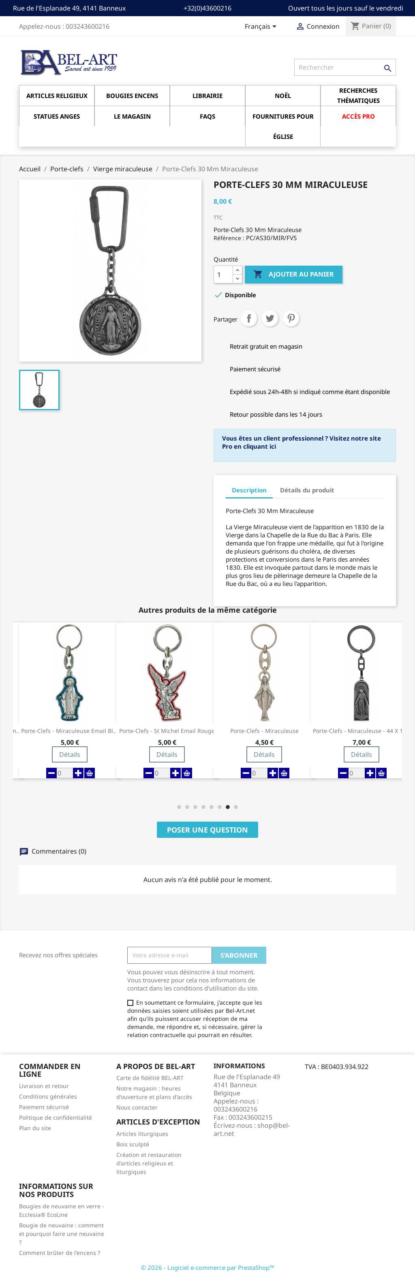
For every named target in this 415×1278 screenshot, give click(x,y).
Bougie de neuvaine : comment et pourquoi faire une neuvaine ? (61, 1233)
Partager (249, 318)
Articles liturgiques (142, 1133)
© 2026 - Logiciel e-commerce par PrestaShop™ (207, 1267)
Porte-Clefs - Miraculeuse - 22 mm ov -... (69, 731)
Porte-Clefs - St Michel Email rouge (264, 731)
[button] (179, 807)
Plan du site (35, 1128)
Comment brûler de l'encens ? (59, 1253)
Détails (69, 754)
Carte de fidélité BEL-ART (150, 1078)
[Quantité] (223, 274)
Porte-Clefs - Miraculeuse (361, 731)
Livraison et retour (44, 1086)
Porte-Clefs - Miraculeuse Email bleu (167, 731)
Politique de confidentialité (55, 1117)
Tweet (270, 318)
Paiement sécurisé (44, 1107)
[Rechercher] (345, 67)
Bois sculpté (132, 1144)
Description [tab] (249, 490)
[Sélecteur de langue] (262, 27)
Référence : (229, 238)
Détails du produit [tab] (307, 490)
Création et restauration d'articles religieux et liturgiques (149, 1163)
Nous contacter (137, 1107)
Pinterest (291, 318)
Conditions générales (48, 1096)
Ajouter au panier (293, 274)
